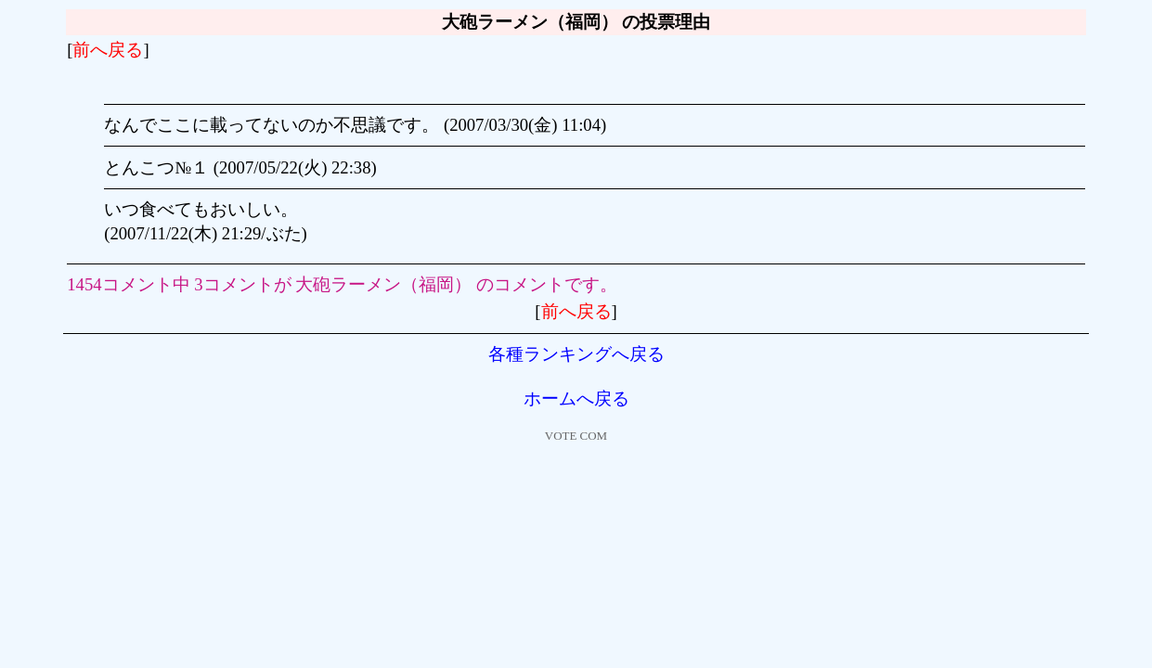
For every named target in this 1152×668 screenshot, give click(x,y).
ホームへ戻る (576, 398)
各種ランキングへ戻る (576, 354)
